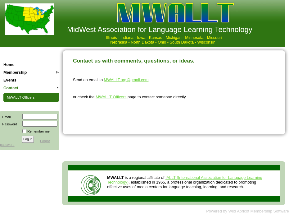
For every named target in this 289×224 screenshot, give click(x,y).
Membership (15, 72)
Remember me (38, 131)
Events (9, 80)
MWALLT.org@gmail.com (126, 79)
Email (5, 117)
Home (9, 64)
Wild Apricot (238, 211)
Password (8, 124)
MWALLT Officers (20, 97)
